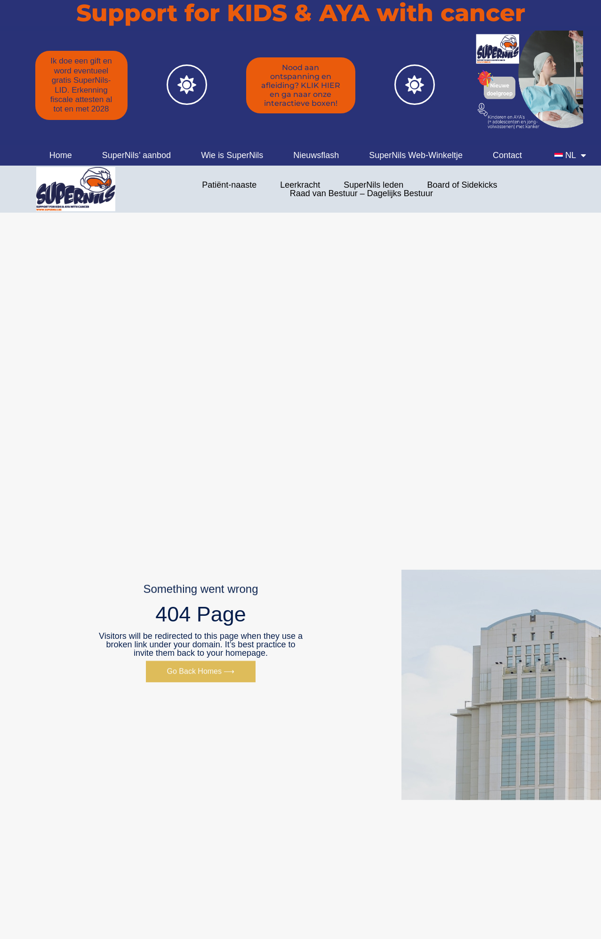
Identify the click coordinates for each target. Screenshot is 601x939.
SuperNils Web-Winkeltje (416, 155)
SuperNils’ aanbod (136, 155)
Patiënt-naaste (229, 185)
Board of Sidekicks (462, 185)
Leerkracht (300, 185)
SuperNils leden (373, 185)
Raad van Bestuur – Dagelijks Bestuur (361, 193)
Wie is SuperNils (232, 155)
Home (60, 155)
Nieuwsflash (316, 155)
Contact (507, 155)
